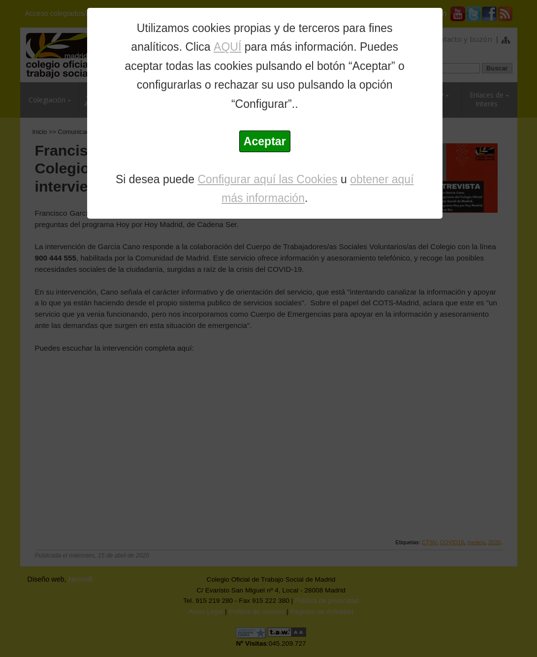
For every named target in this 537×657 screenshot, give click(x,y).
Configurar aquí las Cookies (267, 179)
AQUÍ (227, 46)
